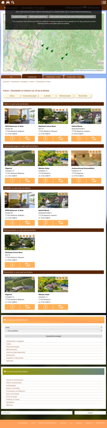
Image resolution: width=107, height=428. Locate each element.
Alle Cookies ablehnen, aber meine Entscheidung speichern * (72, 17)
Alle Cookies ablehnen (38, 17)
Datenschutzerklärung (83, 12)
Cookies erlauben (19, 17)
